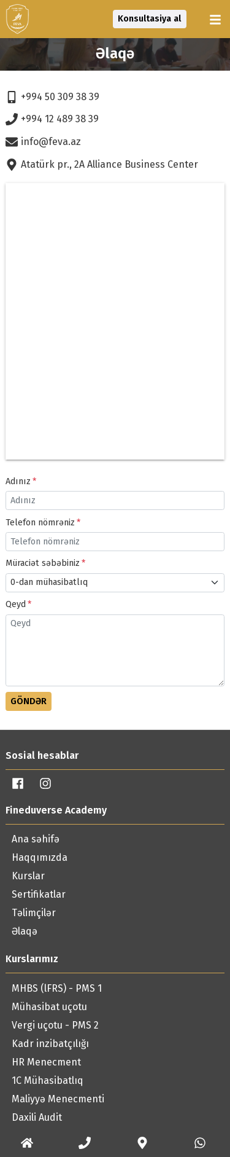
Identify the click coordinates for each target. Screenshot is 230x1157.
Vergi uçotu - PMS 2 (55, 1025)
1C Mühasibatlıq (47, 1080)
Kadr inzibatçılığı (50, 1043)
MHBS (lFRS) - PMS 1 (57, 988)
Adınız (18, 481)
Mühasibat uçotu (49, 1007)
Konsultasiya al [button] (149, 19)
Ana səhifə (35, 839)
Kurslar (28, 876)
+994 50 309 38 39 (52, 97)
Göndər (28, 701)
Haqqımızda (39, 857)
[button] (216, 20)
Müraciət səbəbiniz (43, 563)
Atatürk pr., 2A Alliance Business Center (102, 165)
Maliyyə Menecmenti (58, 1099)
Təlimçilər (34, 913)
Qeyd (16, 604)
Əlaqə (24, 931)
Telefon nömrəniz (40, 522)
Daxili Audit (37, 1117)
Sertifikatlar (39, 894)
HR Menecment (46, 1062)
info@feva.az (43, 142)
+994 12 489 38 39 (52, 119)
